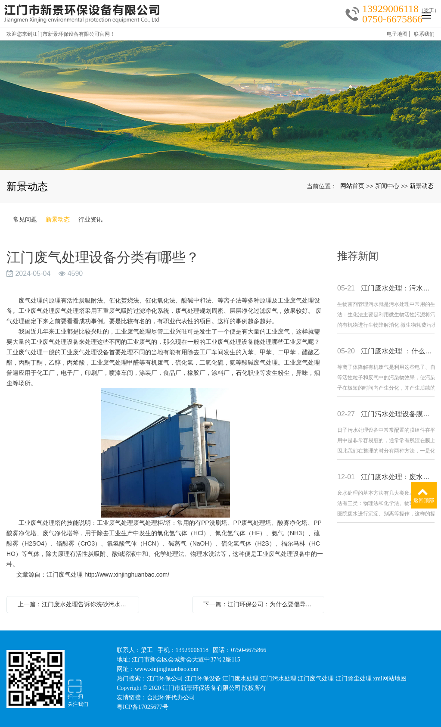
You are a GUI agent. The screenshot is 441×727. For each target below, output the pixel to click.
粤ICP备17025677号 (142, 707)
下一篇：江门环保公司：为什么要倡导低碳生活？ (260, 604)
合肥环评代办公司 (171, 697)
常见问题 (25, 219)
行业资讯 (90, 219)
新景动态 (422, 185)
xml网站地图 (390, 678)
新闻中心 (387, 185)
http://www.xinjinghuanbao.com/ (126, 574)
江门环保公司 (165, 678)
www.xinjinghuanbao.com (167, 669)
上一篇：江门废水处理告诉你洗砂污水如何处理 (75, 604)
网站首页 (352, 185)
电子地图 (397, 34)
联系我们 (424, 34)
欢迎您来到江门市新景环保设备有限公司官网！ (60, 34)
